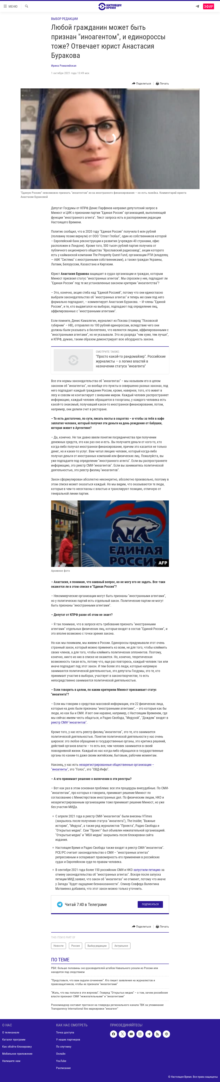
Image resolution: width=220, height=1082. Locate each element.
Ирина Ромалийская (63, 65)
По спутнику (63, 1047)
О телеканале (10, 1032)
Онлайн (60, 1054)
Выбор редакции (64, 19)
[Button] (141, 83)
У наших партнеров (68, 1039)
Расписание (63, 1068)
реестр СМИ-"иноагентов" (69, 722)
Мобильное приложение (17, 1054)
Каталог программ (13, 1039)
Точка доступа (65, 1032)
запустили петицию (147, 870)
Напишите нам (11, 1061)
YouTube (61, 1061)
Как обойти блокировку (17, 1047)
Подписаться (150, 904)
